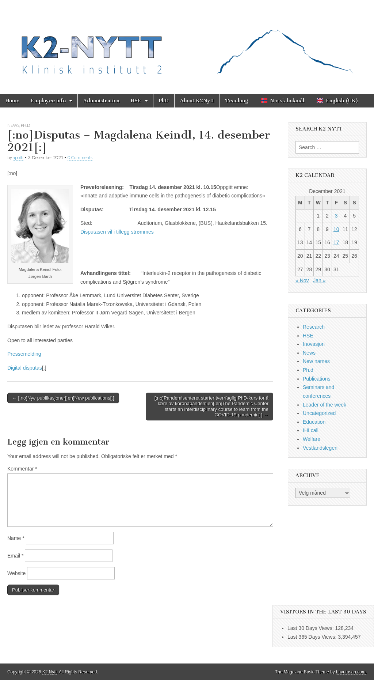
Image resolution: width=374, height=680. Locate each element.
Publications (317, 379)
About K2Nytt (197, 101)
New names (316, 361)
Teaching (236, 101)
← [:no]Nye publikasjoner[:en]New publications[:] (63, 398)
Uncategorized (319, 413)
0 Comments (80, 157)
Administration (101, 101)
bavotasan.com (351, 672)
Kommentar (22, 469)
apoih (18, 157)
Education (314, 422)
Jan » (319, 280)
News (13, 125)
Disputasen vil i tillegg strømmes (117, 232)
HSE (136, 101)
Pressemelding (24, 354)
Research (314, 327)
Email (15, 556)
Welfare (311, 439)
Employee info (48, 101)
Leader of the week (324, 405)
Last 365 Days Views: (312, 637)
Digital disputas (24, 368)
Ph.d (25, 125)
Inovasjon (314, 344)
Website (16, 573)
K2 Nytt (49, 672)
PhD (164, 101)
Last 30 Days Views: (311, 628)
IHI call (310, 430)
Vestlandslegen (320, 448)
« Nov (302, 280)
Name (15, 538)
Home (12, 101)
